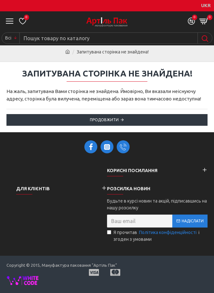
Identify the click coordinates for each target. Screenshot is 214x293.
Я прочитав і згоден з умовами (153, 235)
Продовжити (104, 120)
